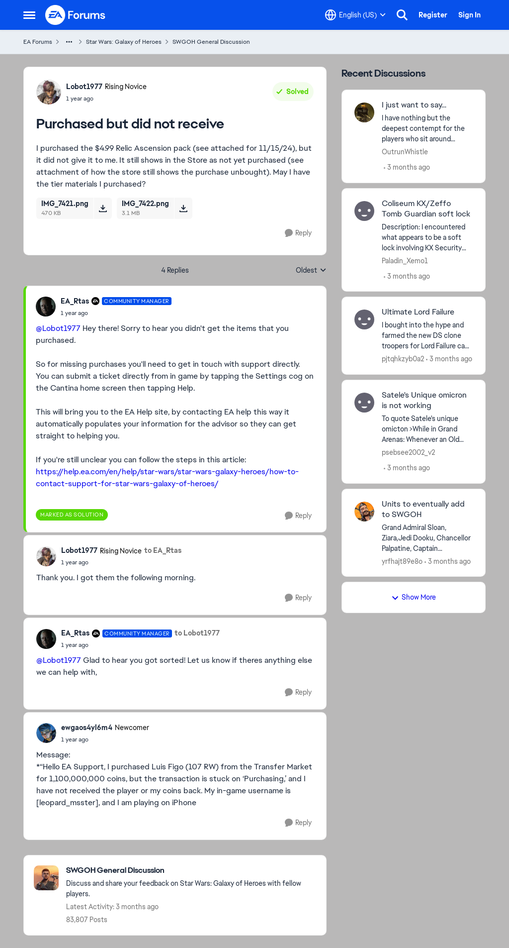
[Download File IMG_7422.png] (183, 208)
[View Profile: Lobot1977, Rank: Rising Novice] (48, 92)
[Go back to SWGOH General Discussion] (191, 870)
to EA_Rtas (162, 550)
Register (433, 14)
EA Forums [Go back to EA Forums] (37, 42)
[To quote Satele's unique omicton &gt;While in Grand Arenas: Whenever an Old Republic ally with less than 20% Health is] (427, 429)
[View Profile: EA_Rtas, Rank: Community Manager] (46, 306)
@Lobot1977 (58, 328)
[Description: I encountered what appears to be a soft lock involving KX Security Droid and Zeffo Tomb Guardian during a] (427, 237)
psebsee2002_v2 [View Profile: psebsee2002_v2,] (408, 452)
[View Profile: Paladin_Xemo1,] (364, 211)
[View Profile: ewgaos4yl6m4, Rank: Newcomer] (46, 733)
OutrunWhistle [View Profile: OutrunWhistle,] (405, 151)
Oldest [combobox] (311, 271)
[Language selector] (355, 15)
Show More (413, 597)
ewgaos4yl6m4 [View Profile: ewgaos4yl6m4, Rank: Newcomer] (86, 727)
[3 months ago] (407, 167)
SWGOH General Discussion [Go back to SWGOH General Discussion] (211, 42)
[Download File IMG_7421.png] (102, 208)
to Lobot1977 (197, 633)
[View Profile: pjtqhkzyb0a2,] (364, 319)
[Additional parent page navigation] (69, 42)
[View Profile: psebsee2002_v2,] (364, 403)
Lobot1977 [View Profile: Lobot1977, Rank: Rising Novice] (84, 86)
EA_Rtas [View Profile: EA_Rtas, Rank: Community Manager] (75, 301)
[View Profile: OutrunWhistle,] (364, 112)
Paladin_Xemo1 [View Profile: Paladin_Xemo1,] (405, 260)
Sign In (469, 14)
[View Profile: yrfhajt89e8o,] (364, 512)
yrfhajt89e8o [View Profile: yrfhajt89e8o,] (402, 560)
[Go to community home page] (75, 15)
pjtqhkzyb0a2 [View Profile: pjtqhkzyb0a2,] (403, 358)
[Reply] (298, 233)
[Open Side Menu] (29, 14)
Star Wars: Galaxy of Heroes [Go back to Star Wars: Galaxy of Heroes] (124, 42)
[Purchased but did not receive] (116, 313)
